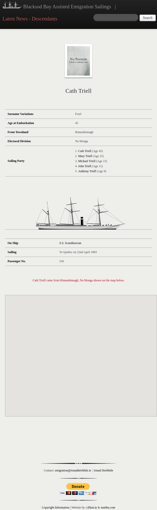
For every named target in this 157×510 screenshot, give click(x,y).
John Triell (84, 166)
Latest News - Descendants (30, 18)
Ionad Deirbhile (103, 470)
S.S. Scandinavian (70, 243)
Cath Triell (84, 151)
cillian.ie (91, 507)
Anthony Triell (87, 171)
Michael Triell (86, 161)
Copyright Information (55, 507)
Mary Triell (85, 156)
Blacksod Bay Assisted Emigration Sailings (57, 5)
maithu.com (108, 507)
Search (147, 18)
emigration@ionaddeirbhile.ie (73, 470)
